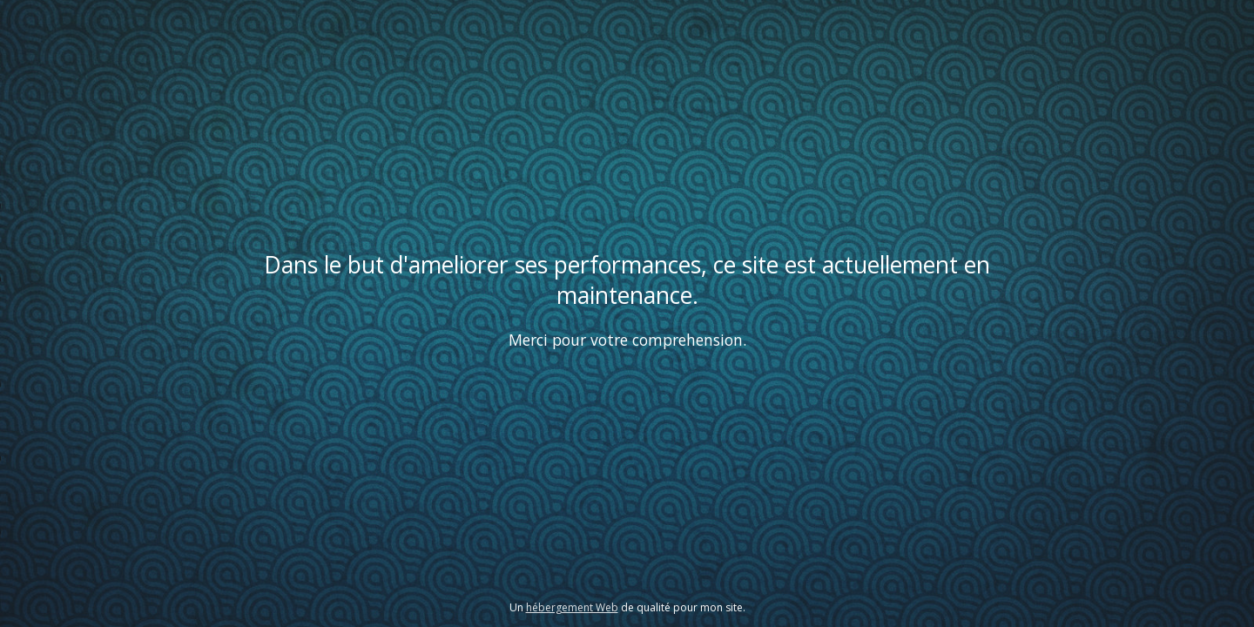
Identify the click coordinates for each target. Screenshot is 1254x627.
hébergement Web (572, 607)
